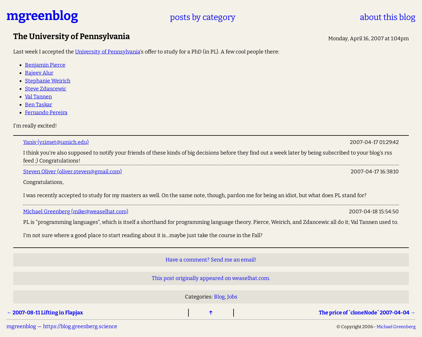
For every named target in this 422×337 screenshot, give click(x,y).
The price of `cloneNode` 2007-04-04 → (367, 312)
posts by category (202, 17)
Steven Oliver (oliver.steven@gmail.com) (72, 171)
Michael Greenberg (396, 326)
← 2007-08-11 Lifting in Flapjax (44, 312)
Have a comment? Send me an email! (211, 259)
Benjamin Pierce (45, 65)
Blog (219, 297)
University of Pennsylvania (107, 51)
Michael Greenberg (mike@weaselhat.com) (75, 211)
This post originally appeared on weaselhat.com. (211, 278)
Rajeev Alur (39, 73)
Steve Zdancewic (45, 88)
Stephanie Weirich (47, 81)
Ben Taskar (38, 104)
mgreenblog (42, 15)
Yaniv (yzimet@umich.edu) (56, 142)
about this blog (388, 17)
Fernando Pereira (46, 112)
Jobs (232, 297)
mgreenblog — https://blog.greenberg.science (61, 326)
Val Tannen (38, 96)
